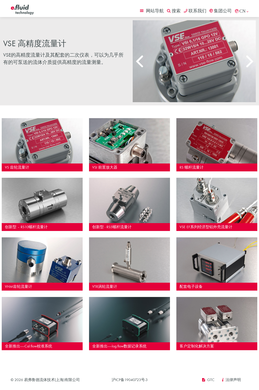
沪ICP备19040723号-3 (130, 380)
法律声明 (233, 380)
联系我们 (195, 10)
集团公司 (221, 10)
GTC (210, 380)
